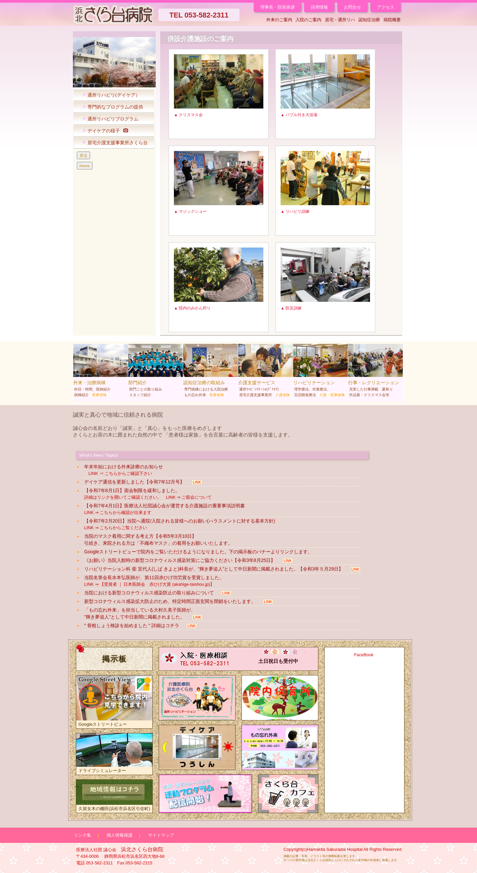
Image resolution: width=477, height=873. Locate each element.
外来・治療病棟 (100, 372)
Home (85, 165)
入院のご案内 (308, 19)
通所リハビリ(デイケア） (109, 95)
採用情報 (319, 7)
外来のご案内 (279, 19)
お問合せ (352, 7)
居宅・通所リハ (340, 19)
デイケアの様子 (103, 130)
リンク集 (82, 835)
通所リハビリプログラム (108, 118)
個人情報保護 (119, 835)
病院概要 (392, 19)
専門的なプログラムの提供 (111, 107)
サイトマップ (161, 835)
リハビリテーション (320, 372)
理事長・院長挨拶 (277, 7)
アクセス (385, 7)
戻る (83, 155)
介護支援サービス (265, 372)
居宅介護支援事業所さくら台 (113, 142)
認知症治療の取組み (210, 372)
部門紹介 (155, 372)
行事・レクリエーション (375, 372)
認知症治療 (369, 19)
